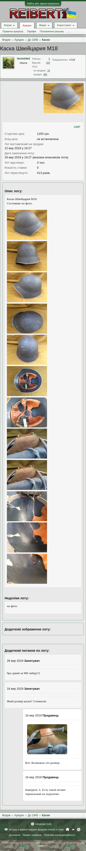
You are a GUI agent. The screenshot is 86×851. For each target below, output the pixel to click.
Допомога (14, 835)
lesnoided (23, 58)
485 (45, 74)
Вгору (73, 829)
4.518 (72, 60)
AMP (77, 127)
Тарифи (31, 31)
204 (48, 63)
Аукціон (26, 25)
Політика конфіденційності (59, 835)
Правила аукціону (13, 31)
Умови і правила (32, 835)
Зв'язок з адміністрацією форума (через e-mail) (36, 829)
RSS (78, 829)
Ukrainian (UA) (43, 824)
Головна (67, 829)
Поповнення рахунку (52, 31)
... (68, 31)
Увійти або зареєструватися (43, 3)
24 (48, 70)
